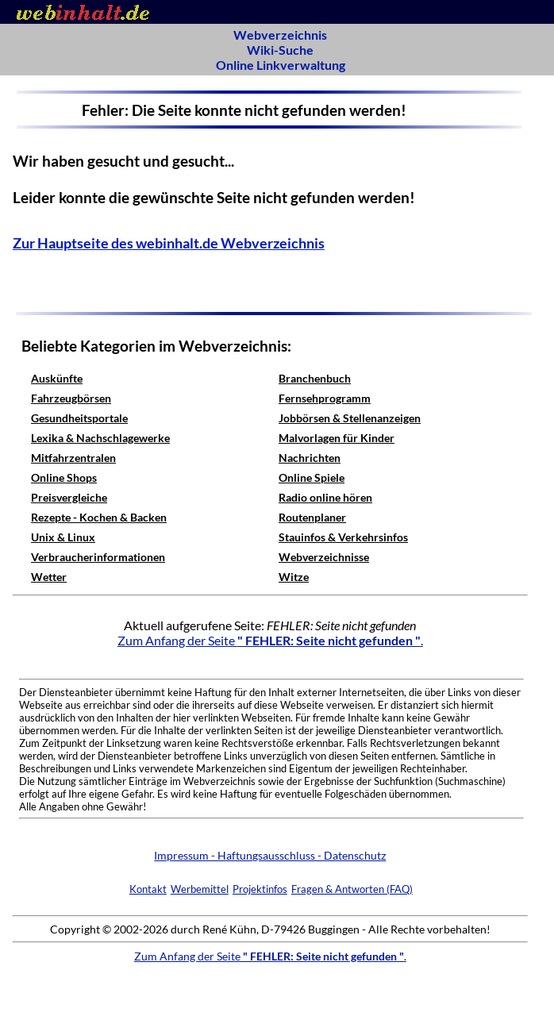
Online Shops (64, 477)
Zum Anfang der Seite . (270, 640)
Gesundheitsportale (79, 418)
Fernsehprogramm (325, 398)
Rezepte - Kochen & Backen (99, 517)
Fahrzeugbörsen (71, 398)
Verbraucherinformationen (98, 557)
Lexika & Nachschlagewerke (100, 437)
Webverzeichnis (280, 34)
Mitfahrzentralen (73, 457)
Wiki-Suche (280, 49)
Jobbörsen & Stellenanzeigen (350, 418)
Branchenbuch (315, 378)
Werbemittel (200, 889)
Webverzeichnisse (324, 557)
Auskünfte (57, 378)
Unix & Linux (63, 537)
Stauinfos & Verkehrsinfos (343, 537)
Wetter (49, 576)
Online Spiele (311, 477)
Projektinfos (260, 889)
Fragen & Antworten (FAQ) (352, 889)
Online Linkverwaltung (280, 64)
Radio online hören (325, 497)
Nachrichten (309, 457)
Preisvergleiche (69, 497)
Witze (294, 576)
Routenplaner (312, 517)
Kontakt (148, 889)
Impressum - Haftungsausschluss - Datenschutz (270, 855)
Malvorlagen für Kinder (336, 437)
